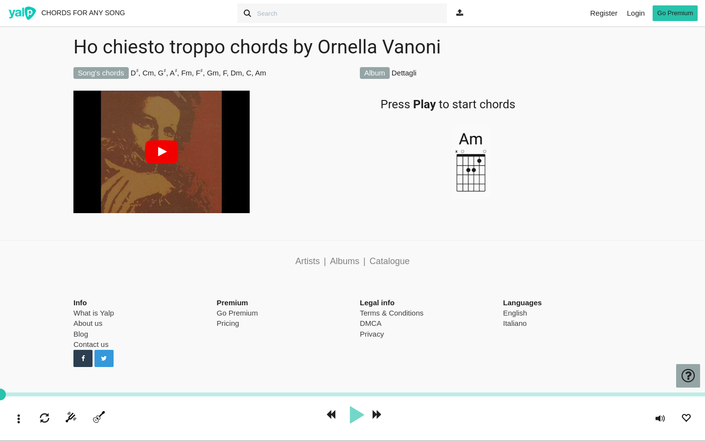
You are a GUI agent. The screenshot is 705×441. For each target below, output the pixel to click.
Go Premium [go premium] (675, 13)
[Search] (342, 13)
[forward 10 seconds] (377, 415)
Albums (344, 261)
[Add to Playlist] (686, 419)
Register (603, 13)
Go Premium (237, 313)
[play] (356, 415)
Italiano (515, 323)
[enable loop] (44, 419)
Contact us (91, 344)
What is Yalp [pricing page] (93, 313)
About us (87, 323)
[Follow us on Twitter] (104, 359)
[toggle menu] (19, 420)
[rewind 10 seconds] (330, 415)
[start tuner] (71, 419)
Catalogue (390, 261)
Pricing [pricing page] (228, 323)
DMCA (370, 323)
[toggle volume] (660, 420)
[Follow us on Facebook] (83, 359)
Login (636, 13)
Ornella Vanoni (379, 47)
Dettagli (404, 73)
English (515, 313)
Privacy (372, 334)
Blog (80, 334)
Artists (307, 261)
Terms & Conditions (391, 313)
